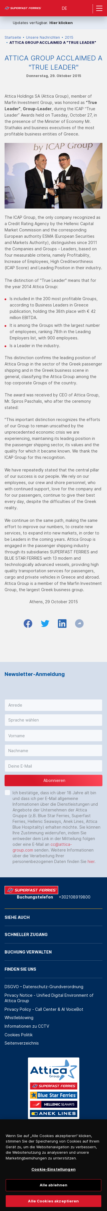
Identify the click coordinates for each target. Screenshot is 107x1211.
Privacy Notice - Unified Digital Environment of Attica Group (49, 998)
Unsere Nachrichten (43, 37)
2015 (69, 37)
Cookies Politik (19, 1034)
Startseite (13, 37)
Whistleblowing (19, 1017)
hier (91, 861)
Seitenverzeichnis (22, 1043)
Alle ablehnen (54, 1192)
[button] (53, 705)
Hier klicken (61, 22)
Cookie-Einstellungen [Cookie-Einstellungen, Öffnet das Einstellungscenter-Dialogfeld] (53, 1176)
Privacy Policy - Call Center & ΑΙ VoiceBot (44, 1009)
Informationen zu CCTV (27, 1026)
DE (64, 8)
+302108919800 (74, 897)
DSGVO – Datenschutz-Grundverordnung (44, 986)
